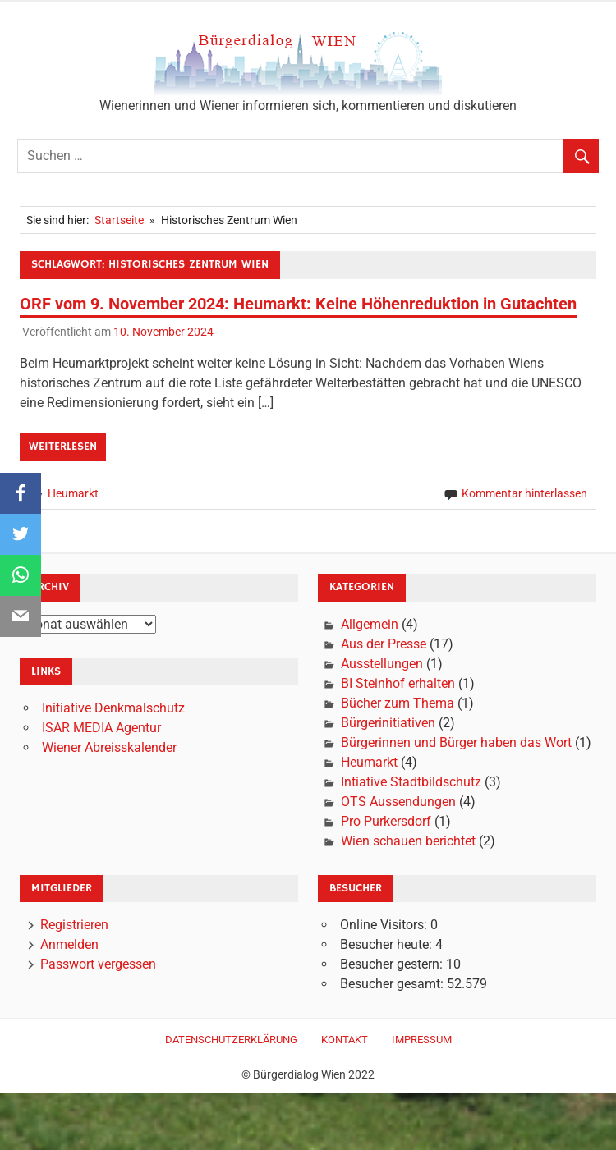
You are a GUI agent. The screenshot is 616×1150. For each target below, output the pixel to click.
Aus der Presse (383, 644)
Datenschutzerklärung (231, 1039)
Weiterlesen (63, 446)
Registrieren (74, 924)
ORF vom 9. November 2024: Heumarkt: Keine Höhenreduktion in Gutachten (298, 304)
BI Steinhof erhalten (398, 683)
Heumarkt (73, 493)
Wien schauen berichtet (408, 841)
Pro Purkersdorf (386, 821)
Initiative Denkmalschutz (113, 708)
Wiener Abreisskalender (109, 747)
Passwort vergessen (98, 964)
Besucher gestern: (393, 964)
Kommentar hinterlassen (524, 493)
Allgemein (369, 624)
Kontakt (344, 1039)
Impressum (422, 1039)
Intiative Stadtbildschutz (411, 782)
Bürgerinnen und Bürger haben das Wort (456, 742)
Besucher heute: (387, 944)
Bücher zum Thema (397, 703)
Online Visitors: (385, 924)
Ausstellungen (382, 663)
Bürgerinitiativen (388, 723)
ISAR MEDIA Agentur (101, 727)
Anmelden (69, 944)
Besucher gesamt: (393, 984)
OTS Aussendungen (398, 801)
